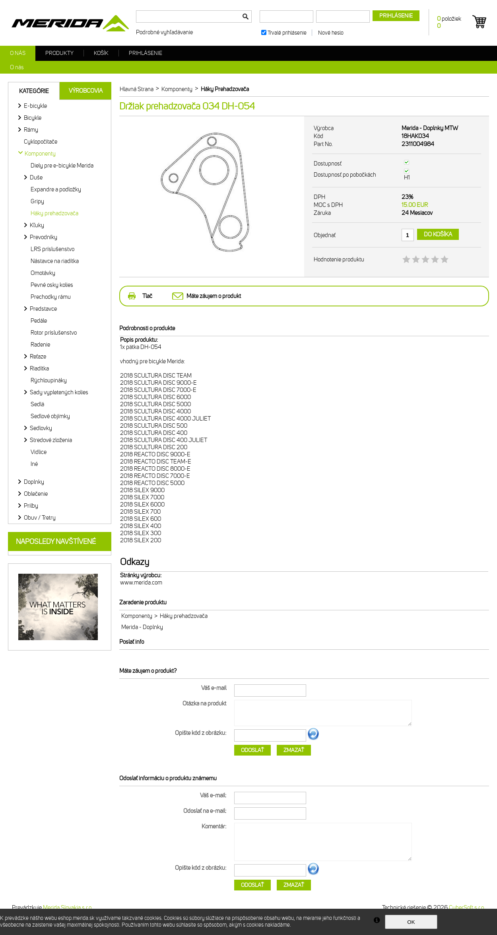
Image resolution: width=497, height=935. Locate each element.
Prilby (31, 505)
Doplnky (34, 481)
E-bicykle (35, 105)
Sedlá (37, 404)
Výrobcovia (86, 90)
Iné (34, 464)
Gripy (37, 201)
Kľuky (37, 225)
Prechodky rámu (51, 296)
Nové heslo (331, 32)
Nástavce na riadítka (55, 261)
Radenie (40, 344)
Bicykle (32, 117)
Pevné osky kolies (52, 284)
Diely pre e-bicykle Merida (62, 165)
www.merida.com (141, 582)
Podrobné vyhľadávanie (164, 32)
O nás (17, 53)
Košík (101, 53)
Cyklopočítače (40, 141)
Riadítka (39, 368)
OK (411, 922)
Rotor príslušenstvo (54, 332)
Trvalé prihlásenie (287, 32)
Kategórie (34, 91)
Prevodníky (43, 237)
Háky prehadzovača (54, 213)
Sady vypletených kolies (59, 392)
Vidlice (39, 452)
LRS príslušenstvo (52, 249)
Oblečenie (36, 493)
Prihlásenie (145, 53)
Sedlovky (41, 428)
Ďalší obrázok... (313, 738)
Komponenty (136, 615)
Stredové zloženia (51, 440)
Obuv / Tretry (40, 517)
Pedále (39, 320)
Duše (36, 177)
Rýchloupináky (49, 380)
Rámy (31, 129)
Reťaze (38, 356)
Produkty (59, 53)
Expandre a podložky (56, 189)
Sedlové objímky (50, 416)
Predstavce (43, 308)
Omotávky (43, 273)
